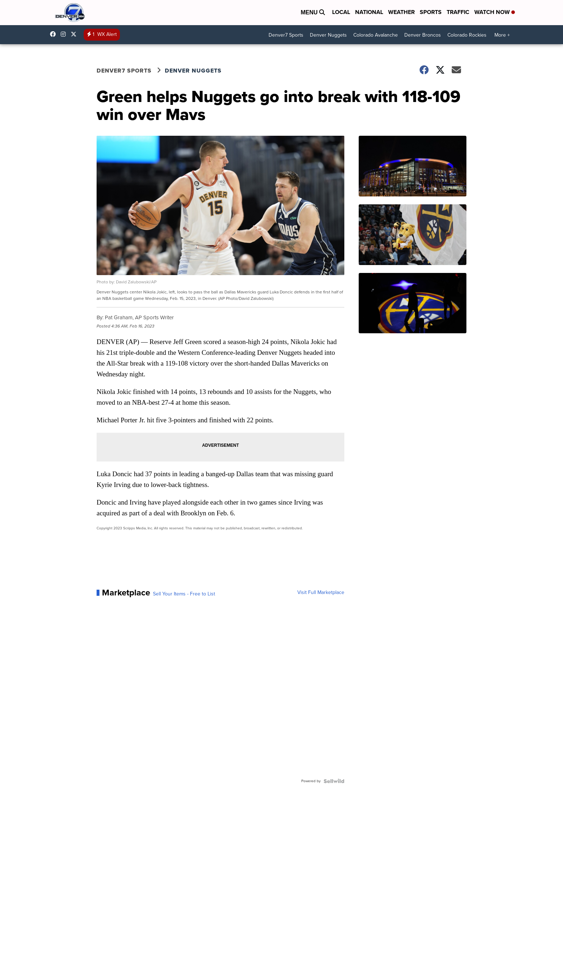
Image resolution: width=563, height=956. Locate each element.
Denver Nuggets (328, 35)
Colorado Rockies (467, 35)
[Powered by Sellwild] (334, 781)
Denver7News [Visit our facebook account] (54, 34)
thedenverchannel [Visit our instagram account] (65, 34)
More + (502, 35)
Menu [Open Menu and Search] (313, 12)
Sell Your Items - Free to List (184, 594)
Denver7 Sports (286, 35)
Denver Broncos (422, 35)
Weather (401, 12)
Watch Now (494, 12)
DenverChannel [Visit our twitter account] (75, 34)
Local (341, 12)
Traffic (458, 12)
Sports (431, 12)
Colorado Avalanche (375, 35)
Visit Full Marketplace (320, 592)
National (369, 12)
